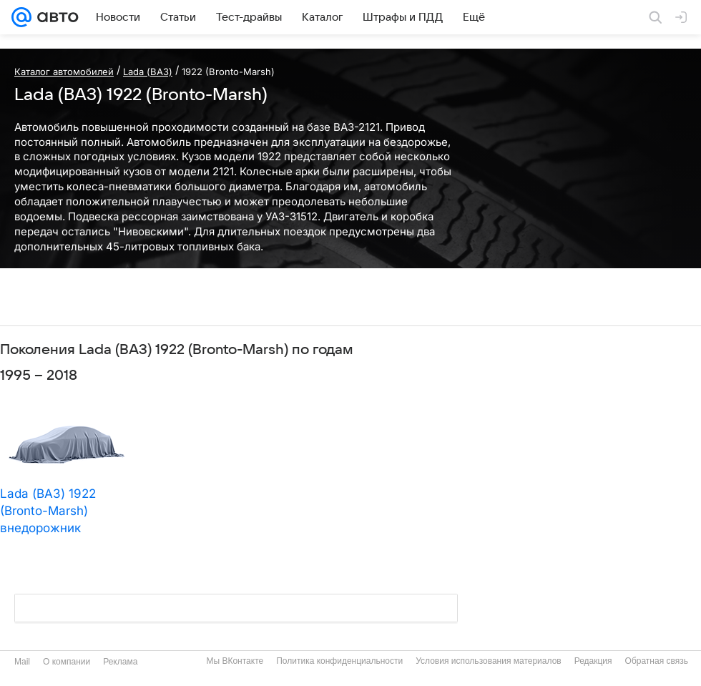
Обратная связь (656, 661)
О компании (66, 662)
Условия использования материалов (488, 661)
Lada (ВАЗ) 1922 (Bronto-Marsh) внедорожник (48, 510)
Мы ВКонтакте (234, 661)
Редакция (593, 661)
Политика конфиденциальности (339, 661)
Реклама (120, 662)
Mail (22, 662)
